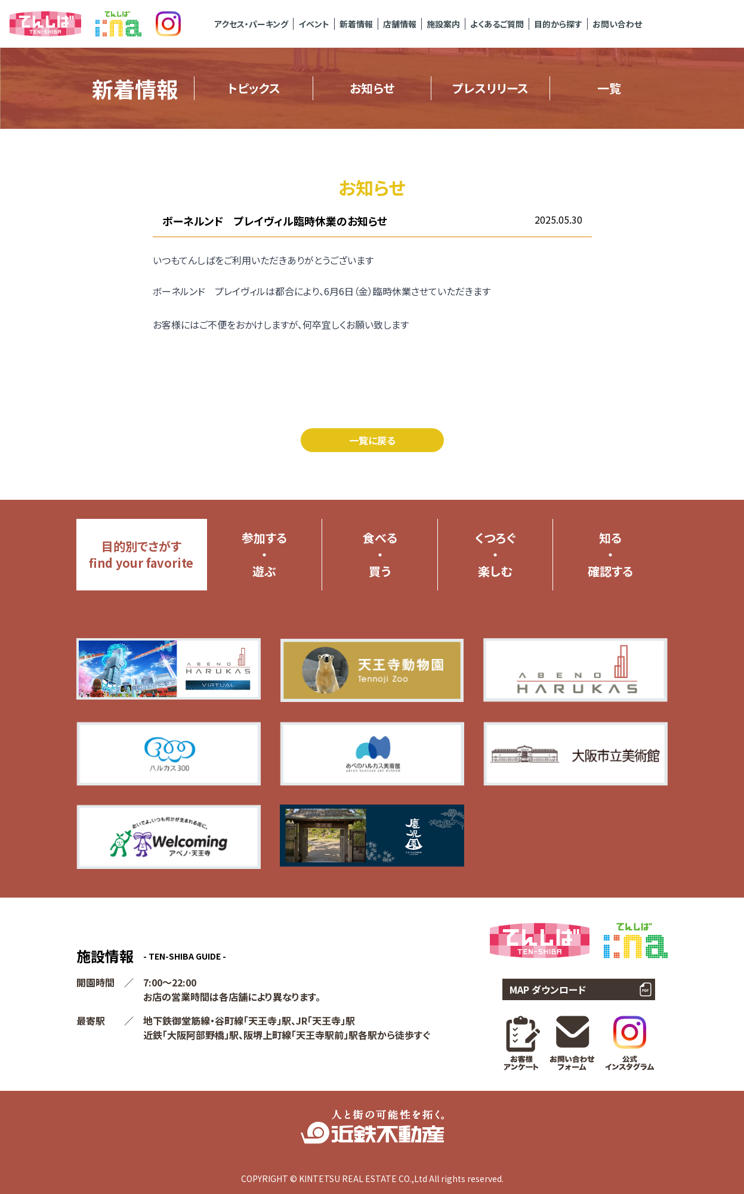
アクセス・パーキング (251, 24)
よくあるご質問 (497, 24)
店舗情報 (399, 24)
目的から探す (558, 24)
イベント (313, 24)
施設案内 (443, 24)
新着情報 (356, 24)
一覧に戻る (372, 440)
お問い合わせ (617, 24)
